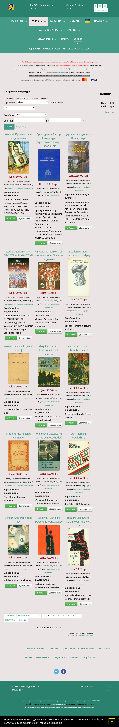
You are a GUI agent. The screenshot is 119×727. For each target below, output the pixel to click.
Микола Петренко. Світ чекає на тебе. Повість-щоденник (49, 255)
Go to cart (110, 112)
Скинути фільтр (21, 127)
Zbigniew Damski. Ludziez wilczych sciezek (49, 350)
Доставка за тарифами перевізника (19, 188)
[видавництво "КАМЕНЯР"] (11, 6)
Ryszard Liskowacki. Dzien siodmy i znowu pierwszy (78, 521)
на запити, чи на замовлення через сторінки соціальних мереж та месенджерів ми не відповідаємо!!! (59, 75)
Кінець (22, 619)
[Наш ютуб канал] (101, 10)
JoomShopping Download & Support (80, 636)
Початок (10, 615)
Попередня (24, 615)
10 (78, 615)
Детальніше (24, 218)
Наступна (10, 619)
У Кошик (11, 218)
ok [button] (112, 721)
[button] (63, 723)
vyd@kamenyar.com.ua (59, 72)
